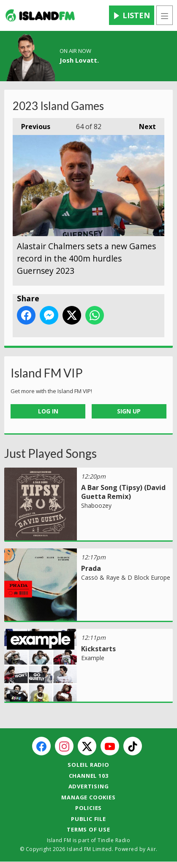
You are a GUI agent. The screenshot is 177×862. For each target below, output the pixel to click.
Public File (88, 819)
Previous (31, 124)
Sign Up (129, 411)
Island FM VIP (47, 373)
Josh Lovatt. (79, 60)
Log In (48, 411)
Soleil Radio (88, 764)
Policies (88, 808)
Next (143, 124)
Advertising (88, 786)
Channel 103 (89, 775)
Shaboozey (96, 505)
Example (92, 658)
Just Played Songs (50, 453)
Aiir (151, 849)
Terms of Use (88, 829)
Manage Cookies (88, 797)
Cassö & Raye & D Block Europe (125, 577)
